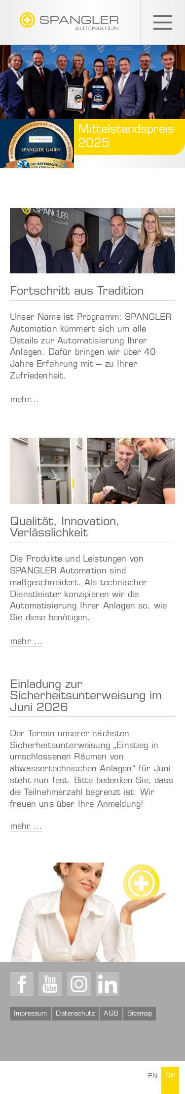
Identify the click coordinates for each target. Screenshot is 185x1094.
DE (170, 1077)
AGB (111, 1014)
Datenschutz (75, 1014)
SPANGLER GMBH (69, 21)
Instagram (79, 984)
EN (152, 1077)
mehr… (24, 400)
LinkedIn (107, 984)
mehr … (26, 642)
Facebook (22, 984)
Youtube (50, 984)
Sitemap (139, 1014)
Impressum (30, 1014)
